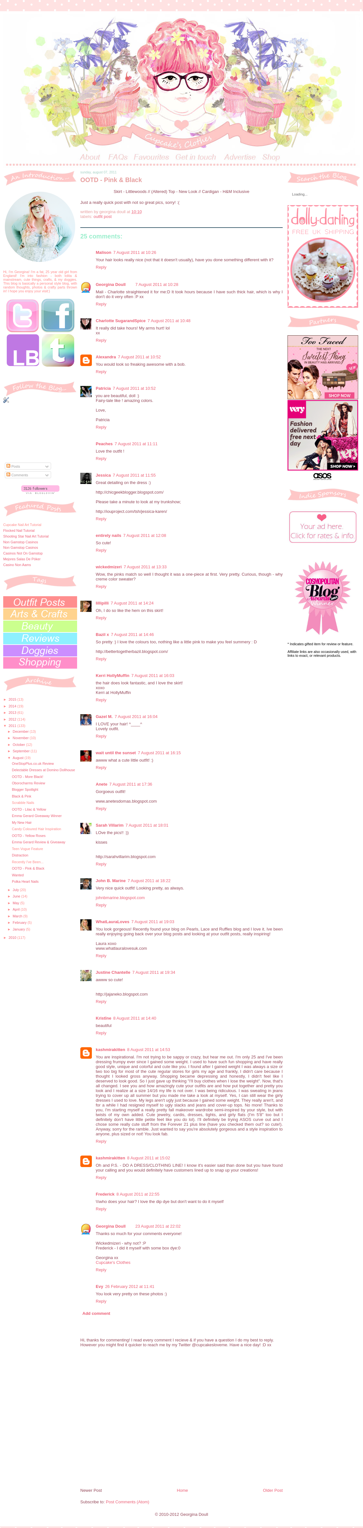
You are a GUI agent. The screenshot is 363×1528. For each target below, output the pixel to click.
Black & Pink (21, 796)
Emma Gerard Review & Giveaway (39, 842)
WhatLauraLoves (112, 921)
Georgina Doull (111, 284)
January (19, 929)
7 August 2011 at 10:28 (156, 284)
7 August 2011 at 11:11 (136, 443)
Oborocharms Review (28, 783)
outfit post (102, 216)
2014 (13, 706)
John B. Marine (111, 880)
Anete (101, 784)
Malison (103, 252)
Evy (99, 1286)
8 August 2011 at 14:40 (134, 1018)
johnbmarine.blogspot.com (120, 897)
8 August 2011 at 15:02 (148, 1158)
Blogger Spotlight (25, 789)
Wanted (18, 875)
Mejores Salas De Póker (21, 559)
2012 (13, 719)
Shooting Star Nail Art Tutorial (26, 536)
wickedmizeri (109, 566)
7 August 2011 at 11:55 (134, 475)
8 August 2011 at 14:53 (148, 1049)
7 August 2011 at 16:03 (152, 675)
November (21, 738)
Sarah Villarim (109, 825)
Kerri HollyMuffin (112, 675)
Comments (17, 475)
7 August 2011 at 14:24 (132, 603)
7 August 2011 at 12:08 (144, 535)
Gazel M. (104, 716)
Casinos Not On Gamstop (23, 553)
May (16, 903)
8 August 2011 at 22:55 (138, 1194)
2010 (13, 937)
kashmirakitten (110, 1049)
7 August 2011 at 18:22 (149, 880)
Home (182, 1490)
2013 (13, 712)
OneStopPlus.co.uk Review (33, 763)
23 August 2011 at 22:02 (158, 1226)
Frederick (105, 1194)
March (18, 916)
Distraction (20, 855)
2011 (13, 726)
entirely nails (108, 535)
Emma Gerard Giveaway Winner (37, 816)
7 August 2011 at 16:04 (136, 716)
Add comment (97, 1313)
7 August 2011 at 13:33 (145, 566)
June (17, 896)
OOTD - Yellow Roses (29, 836)
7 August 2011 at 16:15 (159, 752)
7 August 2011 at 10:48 (168, 320)
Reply (101, 267)
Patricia (103, 388)
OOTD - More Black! (27, 777)
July (16, 890)
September (22, 751)
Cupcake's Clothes (113, 1262)
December (21, 731)
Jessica (103, 475)
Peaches (104, 443)
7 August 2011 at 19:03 (152, 921)
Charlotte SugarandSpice (121, 320)
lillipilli (102, 603)
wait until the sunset (116, 752)
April (17, 909)
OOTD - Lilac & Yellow (29, 809)
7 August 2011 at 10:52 (139, 357)
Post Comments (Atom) (127, 1501)
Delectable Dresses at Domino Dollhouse (43, 770)
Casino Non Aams (17, 565)
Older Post (273, 1490)
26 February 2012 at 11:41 (129, 1286)
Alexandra (106, 357)
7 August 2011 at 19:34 (153, 972)
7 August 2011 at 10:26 (134, 252)
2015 (13, 699)
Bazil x (102, 634)
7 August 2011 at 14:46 (132, 634)
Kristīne (103, 1018)
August (19, 758)
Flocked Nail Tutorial (19, 530)
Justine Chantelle (113, 972)
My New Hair (22, 822)
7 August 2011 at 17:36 (130, 784)
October (19, 745)
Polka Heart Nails (25, 881)
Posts (13, 466)
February (20, 922)
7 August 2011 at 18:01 (146, 825)
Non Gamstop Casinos (20, 542)
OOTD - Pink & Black (28, 868)
